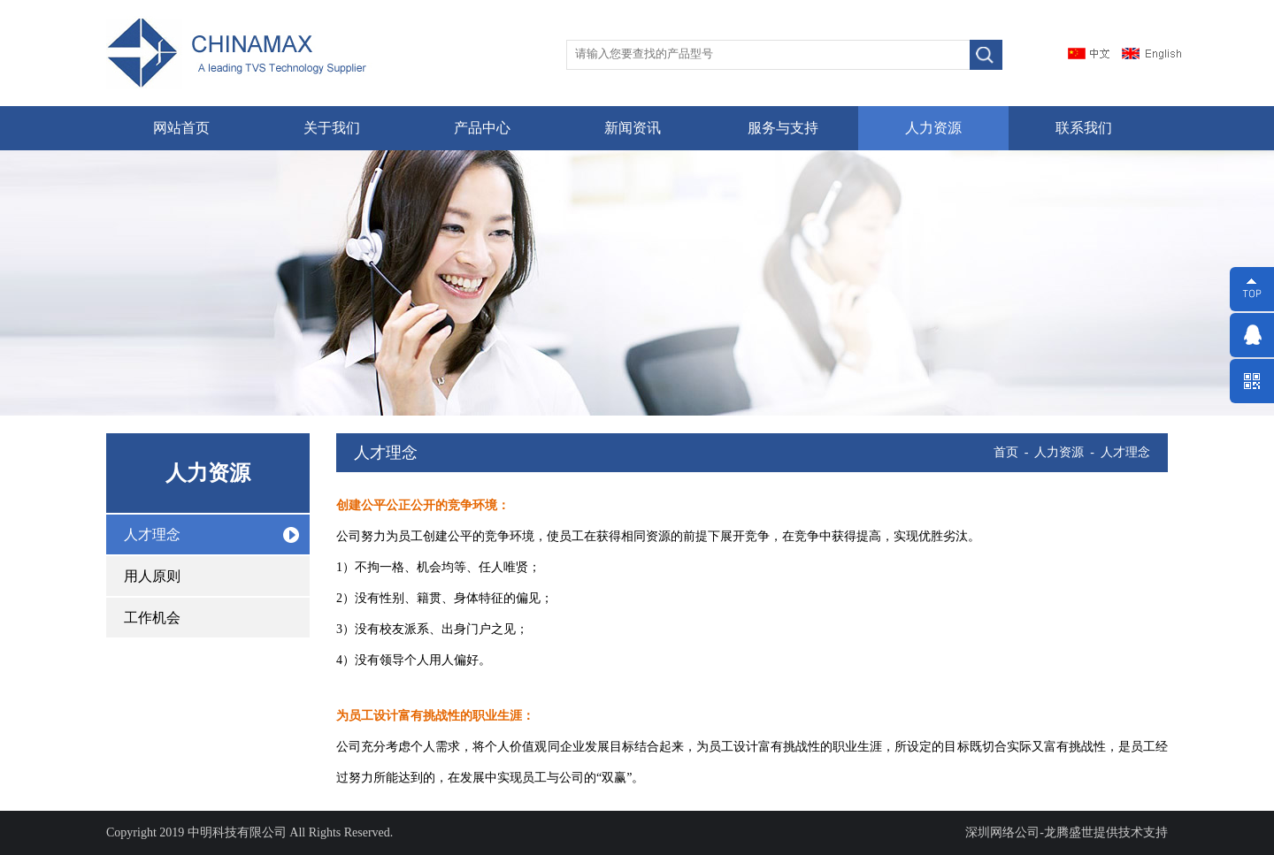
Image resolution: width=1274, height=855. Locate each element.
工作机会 (152, 617)
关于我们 (331, 127)
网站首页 (181, 127)
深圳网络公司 (1002, 832)
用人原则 (152, 576)
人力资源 (933, 127)
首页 (1006, 452)
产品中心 (482, 127)
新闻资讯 (632, 127)
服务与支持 (783, 127)
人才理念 (152, 534)
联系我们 (1083, 127)
